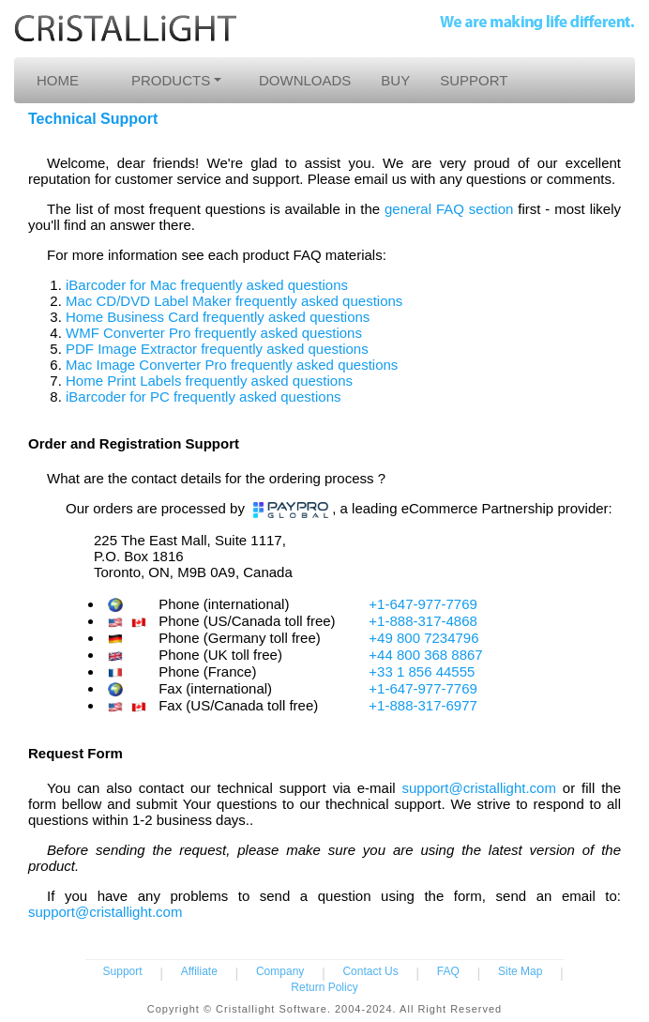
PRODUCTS (170, 80)
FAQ (448, 971)
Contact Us (370, 971)
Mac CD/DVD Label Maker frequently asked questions (234, 301)
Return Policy (324, 987)
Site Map (520, 971)
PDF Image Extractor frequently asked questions (217, 349)
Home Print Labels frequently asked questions (209, 381)
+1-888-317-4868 (423, 621)
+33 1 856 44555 (422, 671)
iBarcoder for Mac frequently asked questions (207, 285)
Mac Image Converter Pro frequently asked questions (232, 365)
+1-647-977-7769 (423, 604)
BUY (395, 80)
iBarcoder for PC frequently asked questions (203, 396)
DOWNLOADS (305, 80)
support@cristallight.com (478, 788)
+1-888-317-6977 (423, 705)
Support (123, 971)
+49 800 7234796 (423, 638)
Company (280, 971)
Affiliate (199, 971)
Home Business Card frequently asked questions (218, 317)
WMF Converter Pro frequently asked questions (214, 333)
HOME (58, 80)
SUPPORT (473, 80)
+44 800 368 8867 (425, 655)
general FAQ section (449, 209)
